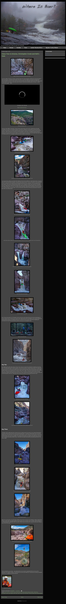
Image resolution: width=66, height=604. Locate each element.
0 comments (17, 590)
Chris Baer (21, 107)
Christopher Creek (5, 593)
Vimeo (25, 47)
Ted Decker (26, 593)
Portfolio (19, 47)
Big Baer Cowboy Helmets (52, 47)
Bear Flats (20, 592)
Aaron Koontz (6, 592)
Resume (11, 47)
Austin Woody (16, 592)
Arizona (12, 592)
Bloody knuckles (30, 592)
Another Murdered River (36, 47)
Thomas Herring (31, 593)
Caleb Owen (36, 592)
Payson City (22, 593)
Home (4, 47)
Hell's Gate (15, 593)
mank (19, 593)
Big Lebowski (25, 592)
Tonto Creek (37, 593)
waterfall (40, 593)
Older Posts (39, 597)
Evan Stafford (10, 593)
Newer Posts (4, 597)
